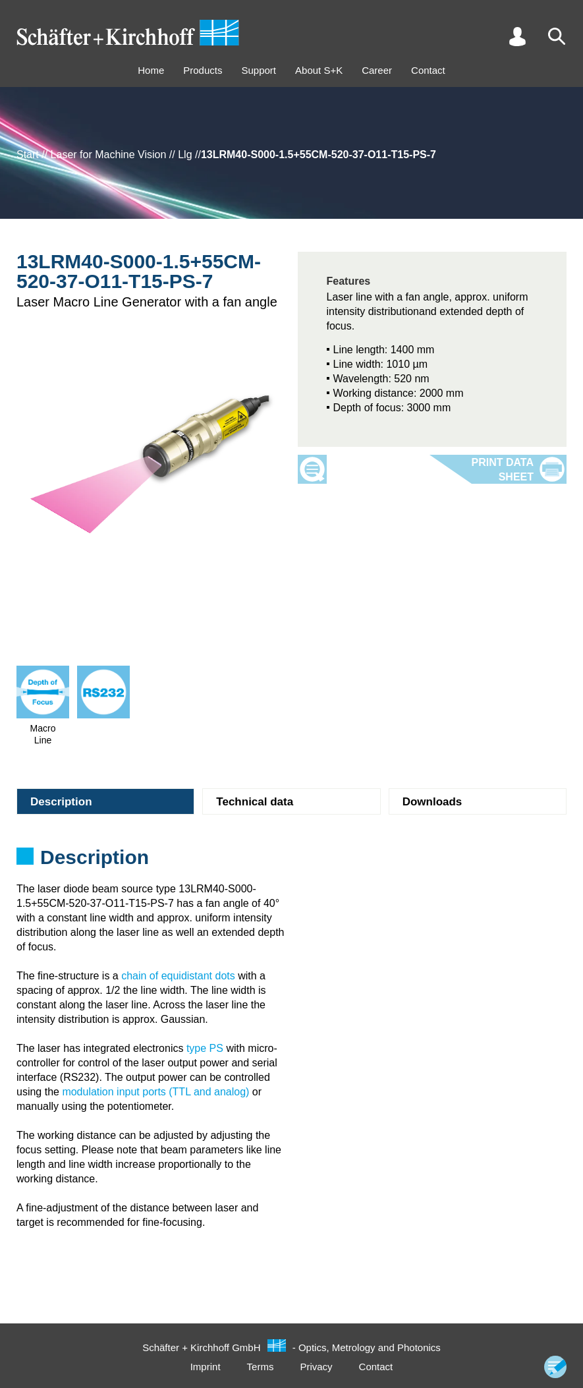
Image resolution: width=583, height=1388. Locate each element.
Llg (185, 154)
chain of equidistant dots (178, 975)
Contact (428, 70)
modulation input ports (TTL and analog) (155, 1091)
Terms (260, 1366)
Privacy (316, 1366)
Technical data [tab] (254, 801)
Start (27, 154)
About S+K (319, 70)
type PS (204, 1048)
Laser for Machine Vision (109, 154)
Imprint (205, 1366)
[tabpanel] (291, 861)
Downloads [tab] (432, 801)
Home (151, 70)
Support (258, 70)
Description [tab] (61, 801)
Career (377, 70)
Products (202, 70)
